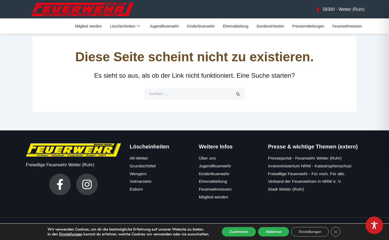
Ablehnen (273, 231)
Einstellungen (68, 234)
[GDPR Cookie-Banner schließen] (338, 231)
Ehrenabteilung (235, 26)
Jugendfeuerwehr (164, 26)
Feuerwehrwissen (347, 26)
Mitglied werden (88, 26)
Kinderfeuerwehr (201, 26)
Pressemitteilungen (308, 26)
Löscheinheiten (125, 26)
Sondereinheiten (270, 26)
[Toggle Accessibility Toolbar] (374, 225)
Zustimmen (237, 231)
